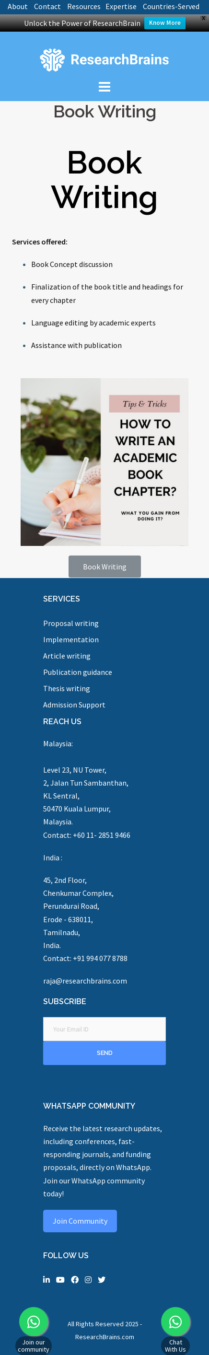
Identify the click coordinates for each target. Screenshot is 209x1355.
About (18, 6)
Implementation (71, 639)
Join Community (80, 1221)
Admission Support (74, 704)
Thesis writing (66, 688)
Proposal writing (71, 623)
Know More (165, 23)
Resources (84, 6)
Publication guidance (77, 672)
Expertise (121, 6)
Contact (47, 6)
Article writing (67, 655)
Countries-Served (171, 6)
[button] (105, 567)
